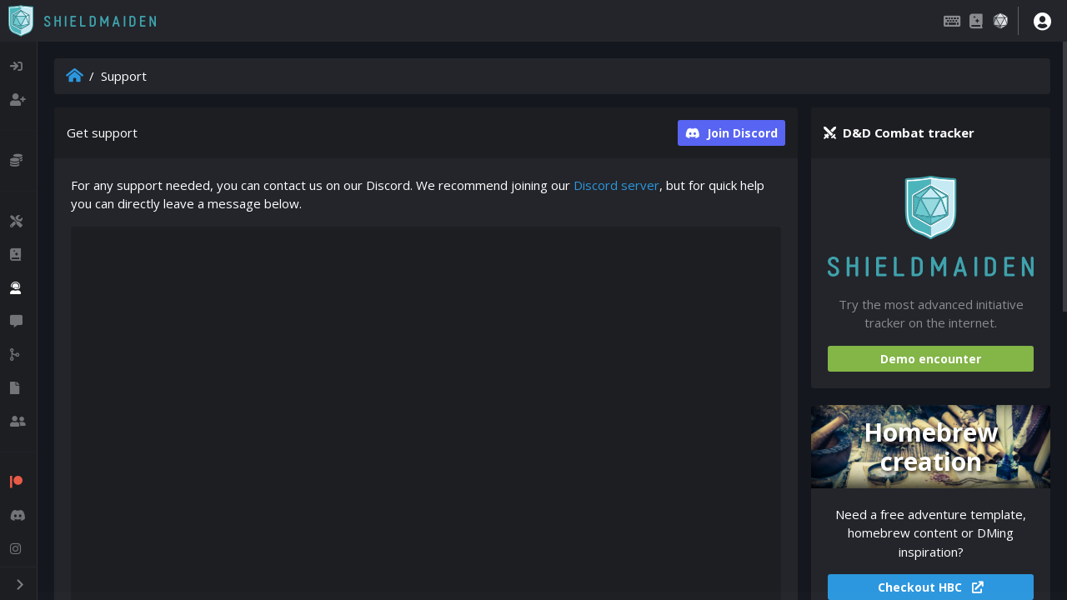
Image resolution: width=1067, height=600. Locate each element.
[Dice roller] (1000, 21)
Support (124, 76)
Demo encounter (930, 359)
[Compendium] (976, 21)
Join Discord (731, 133)
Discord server (616, 185)
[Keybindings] (952, 21)
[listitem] (18, 66)
